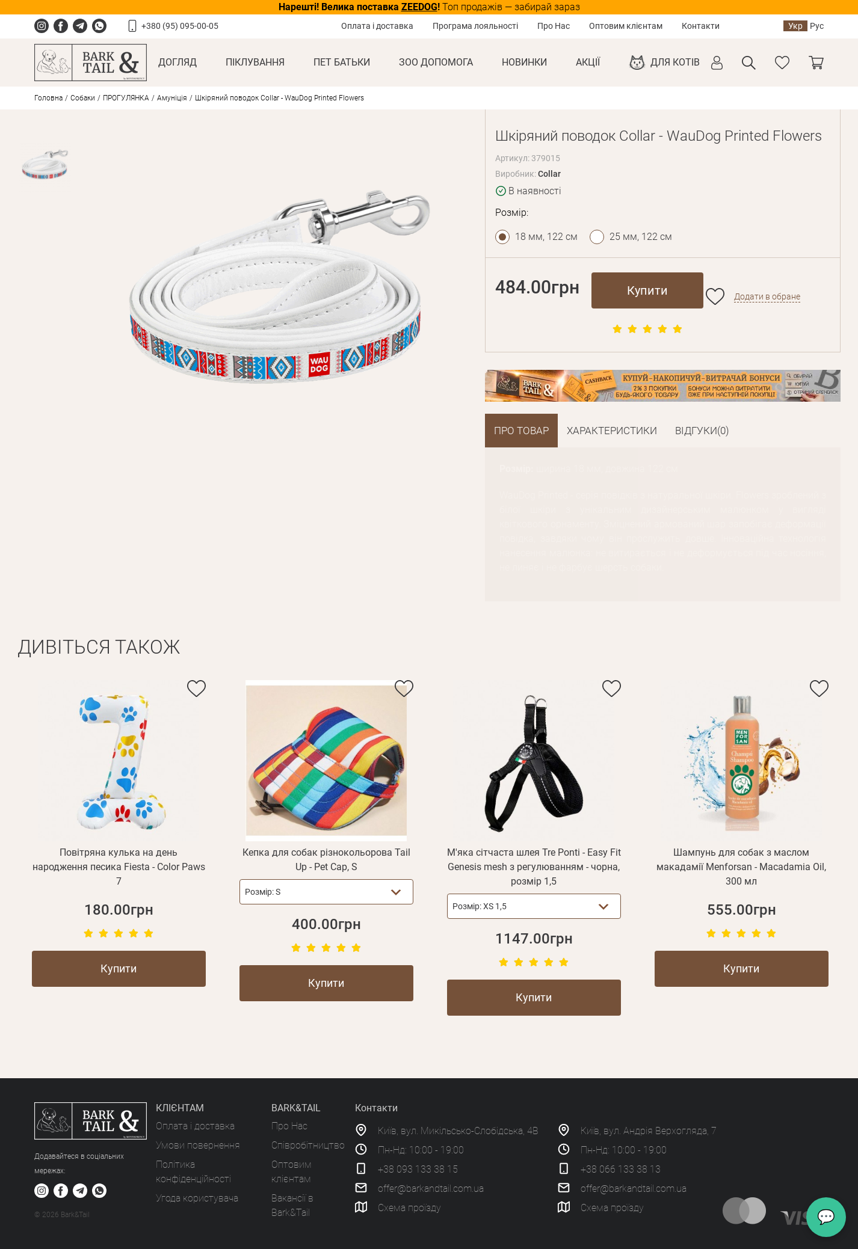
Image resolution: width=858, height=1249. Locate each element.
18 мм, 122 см (546, 236)
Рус (817, 26)
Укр (795, 26)
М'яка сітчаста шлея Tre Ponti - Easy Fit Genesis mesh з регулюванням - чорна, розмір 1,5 (534, 867)
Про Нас (553, 26)
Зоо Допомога (436, 62)
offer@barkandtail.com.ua (431, 1188)
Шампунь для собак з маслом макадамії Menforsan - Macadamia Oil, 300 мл (741, 867)
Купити (647, 290)
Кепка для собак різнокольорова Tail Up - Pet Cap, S (326, 860)
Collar (549, 174)
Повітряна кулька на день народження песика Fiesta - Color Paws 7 (118, 867)
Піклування (255, 62)
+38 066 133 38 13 (621, 1169)
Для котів (675, 62)
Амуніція (172, 98)
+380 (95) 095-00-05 (179, 26)
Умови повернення (198, 1145)
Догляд (177, 62)
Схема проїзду (409, 1208)
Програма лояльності (475, 26)
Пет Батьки (341, 62)
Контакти (701, 26)
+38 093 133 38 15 (418, 1169)
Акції (588, 62)
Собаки (82, 98)
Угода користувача (197, 1198)
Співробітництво (308, 1145)
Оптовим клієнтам (625, 26)
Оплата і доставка (377, 26)
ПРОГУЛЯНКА (126, 98)
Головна (48, 98)
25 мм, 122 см (641, 236)
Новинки (524, 62)
